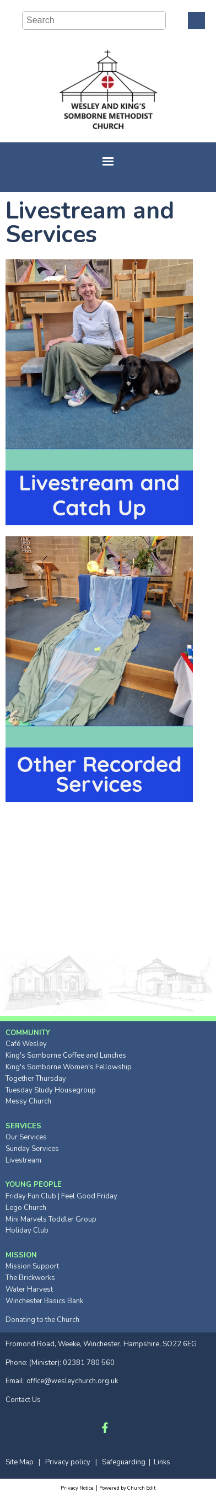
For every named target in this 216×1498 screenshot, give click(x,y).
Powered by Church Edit (127, 1488)
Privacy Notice (77, 1488)
